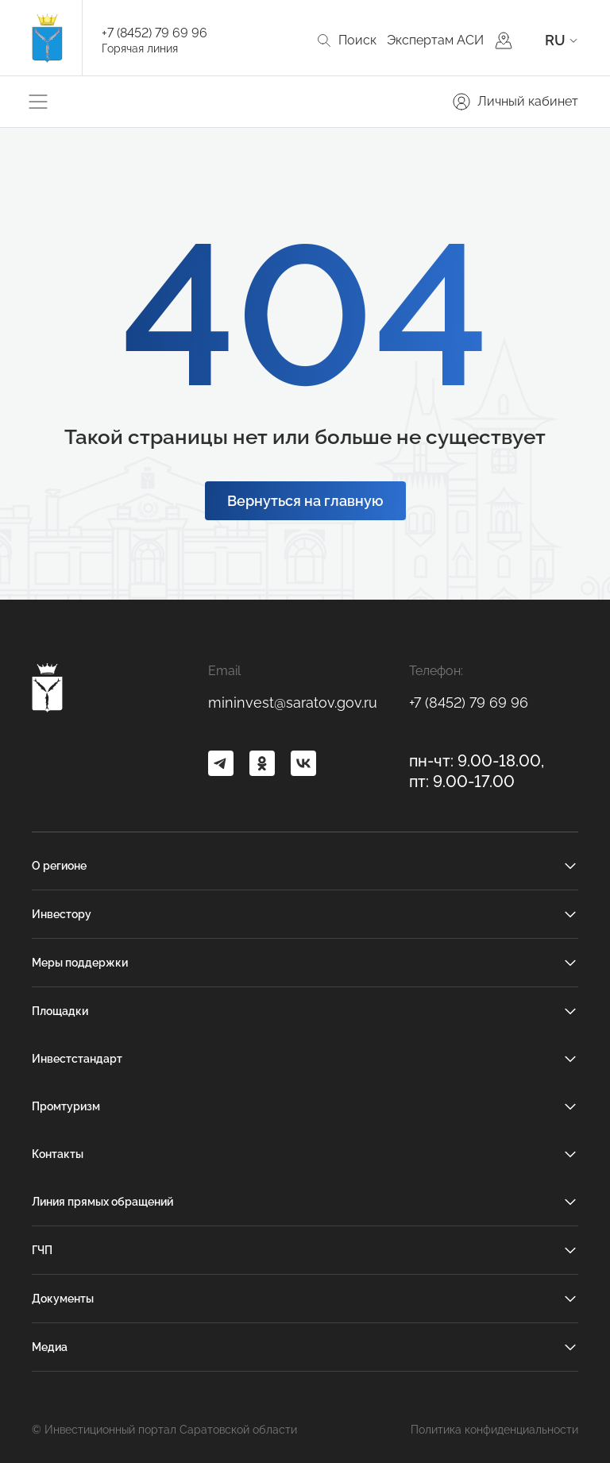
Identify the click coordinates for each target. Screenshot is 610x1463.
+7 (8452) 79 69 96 (154, 33)
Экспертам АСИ (435, 40)
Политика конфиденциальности (494, 1429)
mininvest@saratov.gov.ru (292, 702)
